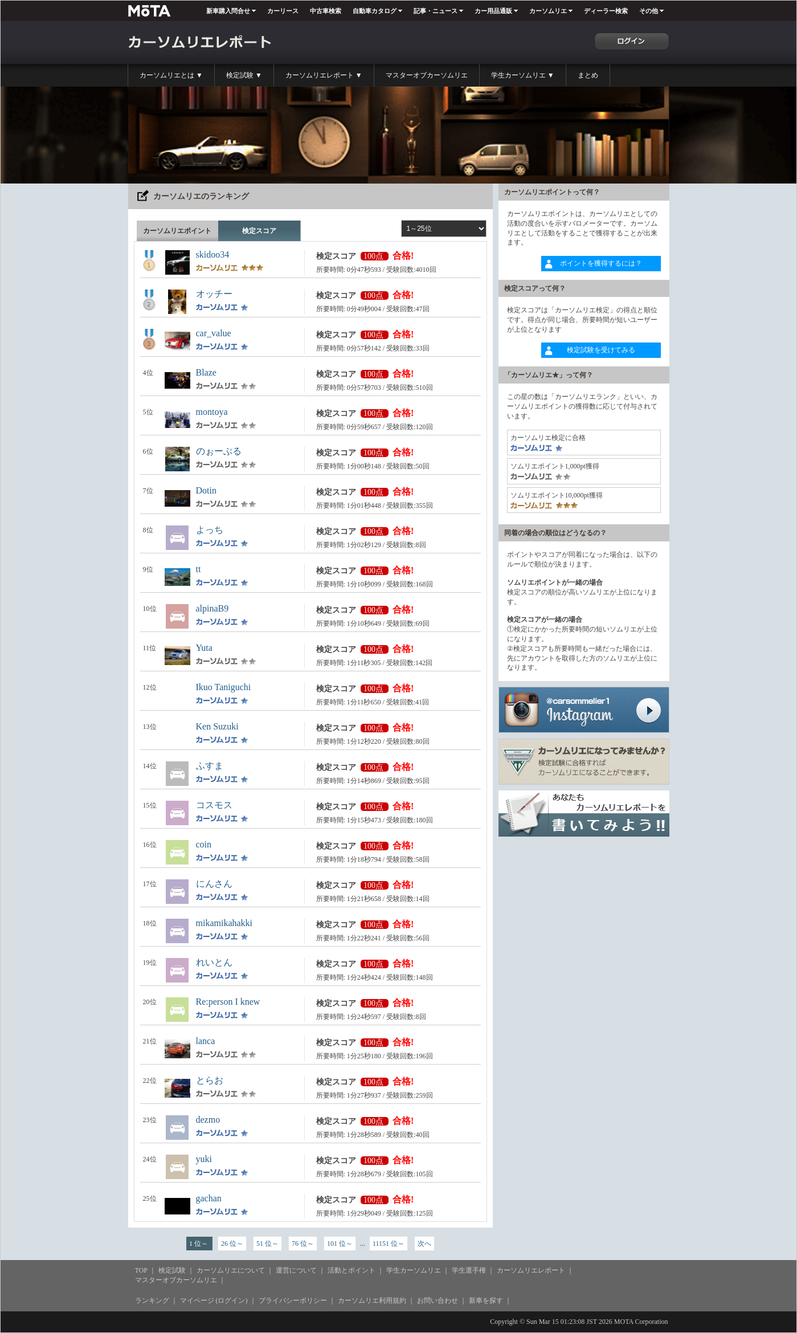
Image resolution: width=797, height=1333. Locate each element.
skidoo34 (213, 254)
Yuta (204, 648)
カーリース (283, 10)
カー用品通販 (493, 10)
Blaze (206, 372)
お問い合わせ (437, 1301)
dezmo (208, 1119)
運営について (296, 1270)
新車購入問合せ (228, 10)
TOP (141, 1270)
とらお (209, 1080)
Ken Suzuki (217, 726)
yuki (204, 1159)
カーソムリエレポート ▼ (323, 75)
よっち (209, 530)
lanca (205, 1041)
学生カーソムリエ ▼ (522, 75)
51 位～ (267, 1244)
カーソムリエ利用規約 (372, 1301)
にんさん (214, 883)
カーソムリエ (548, 10)
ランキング (152, 1301)
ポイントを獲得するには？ (601, 263)
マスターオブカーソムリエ (427, 75)
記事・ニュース (435, 10)
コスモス (214, 805)
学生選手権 (469, 1270)
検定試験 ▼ (244, 75)
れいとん (214, 962)
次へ (424, 1244)
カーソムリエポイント (177, 231)
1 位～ (199, 1244)
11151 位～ (388, 1244)
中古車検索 (325, 10)
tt (198, 569)
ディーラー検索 (606, 10)
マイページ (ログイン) (214, 1301)
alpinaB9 (212, 608)
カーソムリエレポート (531, 1270)
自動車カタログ (375, 10)
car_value (213, 333)
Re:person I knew (228, 1001)
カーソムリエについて (231, 1270)
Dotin (206, 490)
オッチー (214, 294)
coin (204, 844)
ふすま (209, 766)
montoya (212, 412)
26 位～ (232, 1244)
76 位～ (303, 1244)
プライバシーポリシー (293, 1301)
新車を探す (486, 1301)
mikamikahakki (224, 923)
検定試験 (172, 1270)
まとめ (588, 75)
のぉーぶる (219, 451)
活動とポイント (351, 1270)
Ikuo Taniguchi (223, 687)
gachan (209, 1198)
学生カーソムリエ (413, 1270)
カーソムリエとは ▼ (171, 75)
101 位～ (340, 1244)
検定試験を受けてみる (601, 350)
